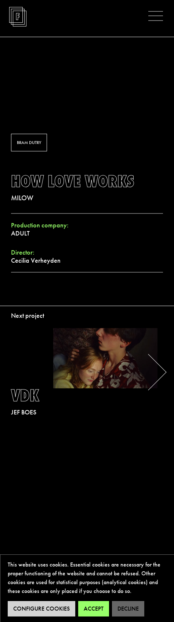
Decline (128, 608)
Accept (94, 608)
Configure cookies (41, 608)
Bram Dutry (29, 142)
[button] (155, 16)
